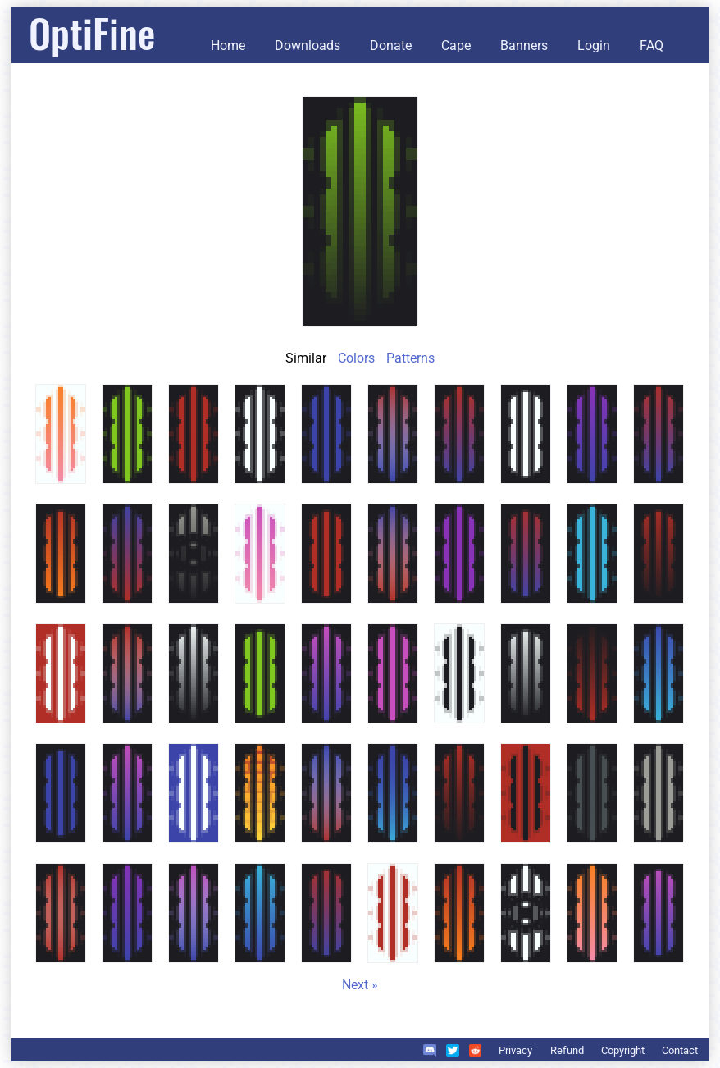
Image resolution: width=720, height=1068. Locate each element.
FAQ (651, 45)
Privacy (515, 1050)
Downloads (307, 45)
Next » (360, 985)
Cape (456, 45)
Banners (524, 45)
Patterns (410, 358)
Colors (356, 358)
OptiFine (92, 32)
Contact (680, 1050)
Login (593, 45)
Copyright (623, 1050)
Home (228, 45)
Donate (391, 45)
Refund (567, 1050)
